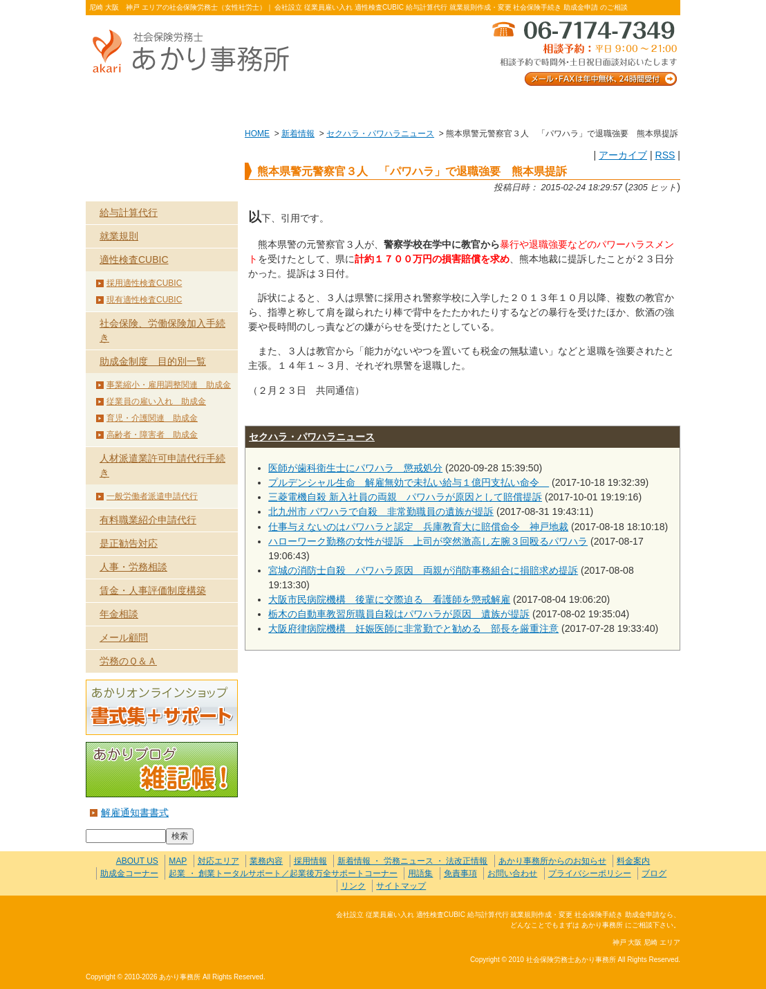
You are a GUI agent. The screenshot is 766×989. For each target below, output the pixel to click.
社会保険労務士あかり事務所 (143, 922)
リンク (353, 886)
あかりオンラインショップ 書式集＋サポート (162, 707)
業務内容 (264, 104)
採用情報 (310, 861)
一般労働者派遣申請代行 (152, 496)
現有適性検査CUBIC (144, 300)
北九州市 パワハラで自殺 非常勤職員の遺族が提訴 (381, 511)
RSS (665, 155)
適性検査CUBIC (134, 259)
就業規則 (119, 236)
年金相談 (119, 613)
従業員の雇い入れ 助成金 (156, 401)
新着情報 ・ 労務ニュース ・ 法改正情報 (412, 861)
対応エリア (218, 861)
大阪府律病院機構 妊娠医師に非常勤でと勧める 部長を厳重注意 (413, 628)
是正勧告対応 (129, 543)
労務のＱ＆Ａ (128, 660)
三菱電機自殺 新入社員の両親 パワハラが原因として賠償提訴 (405, 496)
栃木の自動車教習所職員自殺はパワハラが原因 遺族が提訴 (399, 613)
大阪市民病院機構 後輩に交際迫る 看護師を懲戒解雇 (389, 599)
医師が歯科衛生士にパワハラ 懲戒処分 (355, 467)
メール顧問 (124, 637)
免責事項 (460, 873)
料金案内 (621, 104)
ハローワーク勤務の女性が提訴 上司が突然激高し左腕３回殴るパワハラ (428, 541)
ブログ (654, 873)
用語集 (420, 873)
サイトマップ (401, 886)
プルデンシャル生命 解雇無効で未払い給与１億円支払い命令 (408, 482)
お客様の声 (383, 104)
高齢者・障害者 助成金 (152, 434)
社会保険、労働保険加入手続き (162, 330)
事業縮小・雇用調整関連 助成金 (168, 385)
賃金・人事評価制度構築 (153, 590)
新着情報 (298, 133)
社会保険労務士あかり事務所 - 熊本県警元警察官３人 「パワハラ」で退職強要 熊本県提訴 (196, 52)
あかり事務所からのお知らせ (552, 861)
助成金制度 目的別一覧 (153, 361)
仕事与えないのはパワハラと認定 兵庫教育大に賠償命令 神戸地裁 (418, 526)
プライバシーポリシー (589, 873)
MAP (178, 861)
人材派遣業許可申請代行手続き (162, 465)
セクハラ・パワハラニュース (380, 133)
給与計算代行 (129, 212)
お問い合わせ (501, 104)
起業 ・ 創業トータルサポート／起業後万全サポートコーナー (283, 873)
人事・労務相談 (133, 566)
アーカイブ (623, 155)
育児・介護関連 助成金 (152, 418)
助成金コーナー (129, 873)
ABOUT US (145, 104)
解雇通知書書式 (135, 812)
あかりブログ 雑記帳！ (162, 769)
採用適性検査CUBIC (144, 283)
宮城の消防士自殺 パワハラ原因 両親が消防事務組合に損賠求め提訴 (423, 570)
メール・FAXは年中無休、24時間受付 (583, 52)
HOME (257, 133)
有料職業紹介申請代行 (148, 519)
